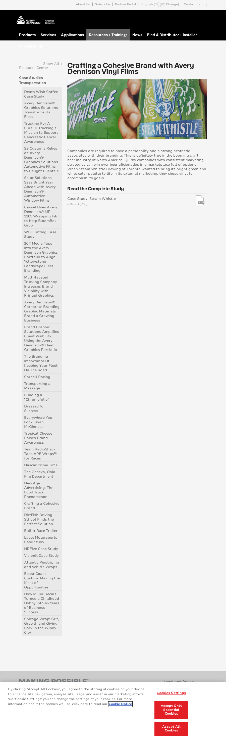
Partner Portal (125, 4)
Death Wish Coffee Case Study (41, 94)
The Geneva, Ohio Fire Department (39, 474)
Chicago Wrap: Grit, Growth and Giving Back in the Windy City (41, 626)
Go (202, 16)
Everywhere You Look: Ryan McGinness (38, 422)
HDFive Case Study (41, 548)
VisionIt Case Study (41, 555)
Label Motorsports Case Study (40, 539)
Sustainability (31, 46)
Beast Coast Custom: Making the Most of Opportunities (42, 580)
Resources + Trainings (108, 34)
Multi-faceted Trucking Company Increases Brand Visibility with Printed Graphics (40, 286)
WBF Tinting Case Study (40, 234)
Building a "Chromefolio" (36, 397)
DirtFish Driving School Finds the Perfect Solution (39, 519)
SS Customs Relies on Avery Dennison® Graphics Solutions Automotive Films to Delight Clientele (41, 159)
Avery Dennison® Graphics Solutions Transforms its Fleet (41, 110)
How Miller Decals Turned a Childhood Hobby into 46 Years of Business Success (42, 603)
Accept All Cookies (171, 728)
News (137, 34)
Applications (72, 34)
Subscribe (102, 4)
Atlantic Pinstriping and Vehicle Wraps (41, 564)
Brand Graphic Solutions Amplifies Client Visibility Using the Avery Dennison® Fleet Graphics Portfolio (41, 338)
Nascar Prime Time (41, 465)
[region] (113, 711)
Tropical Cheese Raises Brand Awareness (38, 438)
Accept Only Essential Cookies (171, 710)
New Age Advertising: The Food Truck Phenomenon (38, 490)
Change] (172, 4)
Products (27, 34)
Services (48, 34)
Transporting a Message (37, 386)
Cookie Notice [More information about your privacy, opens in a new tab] (120, 704)
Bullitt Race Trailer (41, 530)
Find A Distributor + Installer (172, 34)
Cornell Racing (37, 377)
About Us (83, 4)
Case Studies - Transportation (32, 80)
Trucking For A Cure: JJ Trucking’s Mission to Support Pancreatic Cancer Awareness (41, 132)
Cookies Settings (171, 693)
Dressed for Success (34, 408)
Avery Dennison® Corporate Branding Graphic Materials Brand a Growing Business (42, 311)
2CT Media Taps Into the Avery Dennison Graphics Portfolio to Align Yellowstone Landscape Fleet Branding (41, 257)
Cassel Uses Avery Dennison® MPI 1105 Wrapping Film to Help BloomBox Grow (42, 216)
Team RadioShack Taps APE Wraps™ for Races (40, 454)
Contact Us (192, 4)
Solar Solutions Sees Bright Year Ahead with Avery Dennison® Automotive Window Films (40, 189)
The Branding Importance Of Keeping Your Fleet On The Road (41, 363)
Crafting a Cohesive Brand (41, 506)
